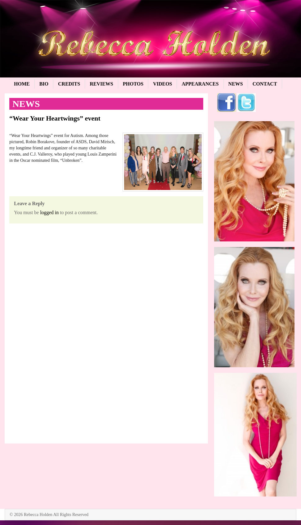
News (235, 83)
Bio (43, 83)
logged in (49, 212)
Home (22, 83)
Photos (133, 83)
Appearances (200, 83)
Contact (265, 83)
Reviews (101, 83)
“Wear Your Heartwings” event (55, 118)
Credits (69, 83)
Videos (162, 83)
